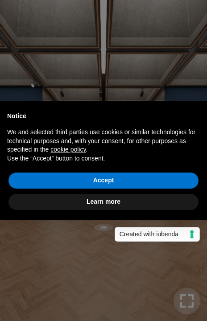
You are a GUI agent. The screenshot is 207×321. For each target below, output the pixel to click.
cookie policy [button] (68, 149)
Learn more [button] (103, 201)
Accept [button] (103, 180)
